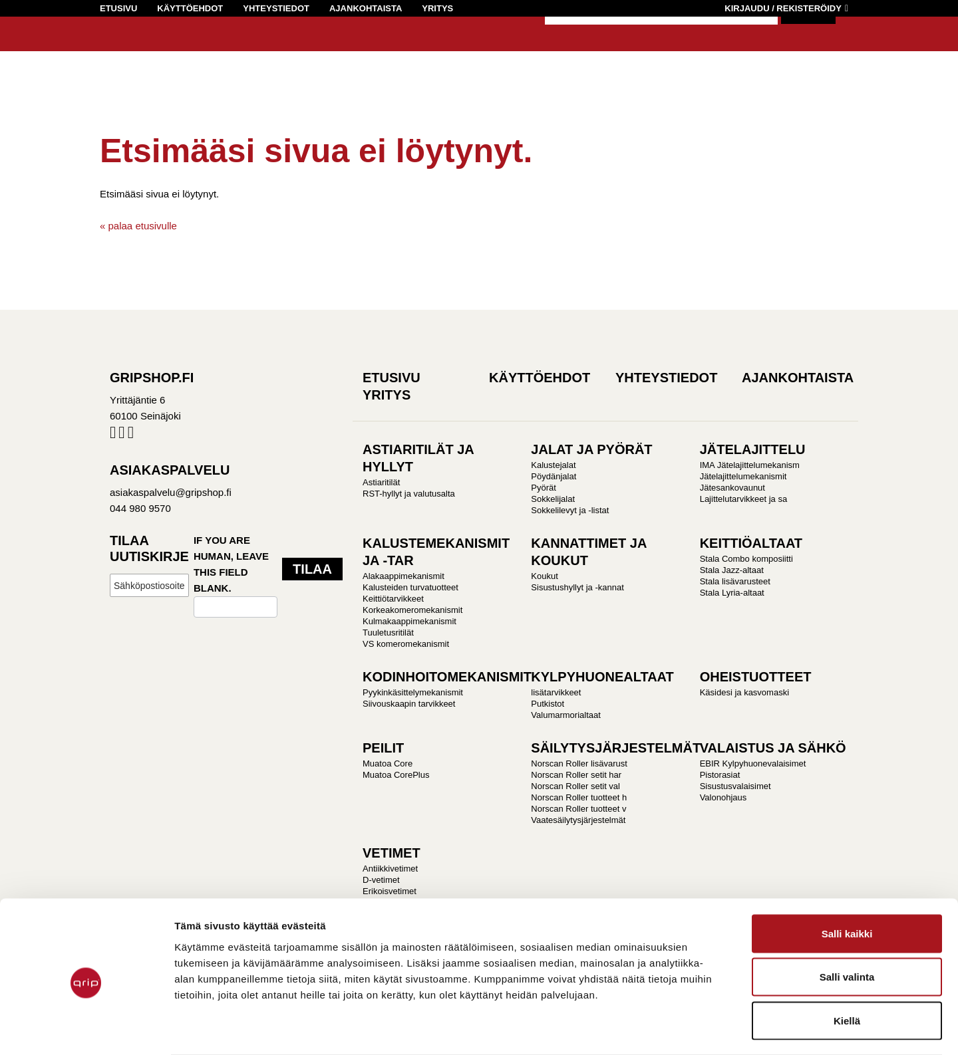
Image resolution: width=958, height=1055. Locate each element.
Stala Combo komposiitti (746, 559)
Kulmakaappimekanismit (409, 621)
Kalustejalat (553, 465)
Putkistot (547, 704)
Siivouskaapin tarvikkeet (409, 704)
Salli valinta (847, 924)
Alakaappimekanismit (403, 576)
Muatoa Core (387, 763)
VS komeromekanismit (406, 644)
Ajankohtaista (365, 8)
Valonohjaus (723, 797)
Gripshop (124, 51)
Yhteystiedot (276, 8)
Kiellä (847, 967)
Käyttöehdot (190, 8)
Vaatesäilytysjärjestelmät (578, 820)
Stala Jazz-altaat (732, 570)
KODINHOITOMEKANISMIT (447, 676)
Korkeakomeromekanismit (412, 610)
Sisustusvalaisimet (735, 786)
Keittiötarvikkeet (393, 599)
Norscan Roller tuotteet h (579, 797)
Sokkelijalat (553, 499)
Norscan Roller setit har (576, 775)
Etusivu (118, 8)
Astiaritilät (381, 482)
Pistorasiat (720, 775)
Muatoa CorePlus (396, 775)
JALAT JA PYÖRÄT (591, 449)
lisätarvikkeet (556, 692)
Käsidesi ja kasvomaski (744, 692)
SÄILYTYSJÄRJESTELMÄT (616, 748)
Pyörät (543, 488)
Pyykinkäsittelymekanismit (413, 692)
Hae (808, 40)
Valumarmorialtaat (566, 715)
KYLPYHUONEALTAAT (602, 676)
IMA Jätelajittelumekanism (750, 465)
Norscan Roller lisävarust (579, 763)
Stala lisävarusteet (735, 581)
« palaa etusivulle (138, 225)
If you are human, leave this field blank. (231, 564)
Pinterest (131, 435)
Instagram (121, 435)
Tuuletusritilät (388, 633)
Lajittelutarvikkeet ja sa (744, 499)
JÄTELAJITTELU (753, 449)
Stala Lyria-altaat (732, 593)
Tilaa (312, 569)
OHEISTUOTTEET (756, 676)
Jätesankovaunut (732, 488)
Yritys (437, 8)
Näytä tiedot (773, 1028)
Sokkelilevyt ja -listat (570, 510)
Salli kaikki (847, 880)
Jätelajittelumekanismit (743, 476)
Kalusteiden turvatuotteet (410, 587)
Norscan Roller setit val (575, 786)
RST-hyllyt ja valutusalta (409, 494)
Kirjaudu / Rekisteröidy (783, 8)
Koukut (544, 576)
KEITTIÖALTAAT (751, 543)
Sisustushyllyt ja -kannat (577, 587)
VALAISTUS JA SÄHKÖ (773, 748)
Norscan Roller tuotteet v (578, 809)
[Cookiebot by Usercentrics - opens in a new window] (86, 1029)
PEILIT (383, 748)
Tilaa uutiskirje (149, 548)
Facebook (113, 435)
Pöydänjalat (553, 476)
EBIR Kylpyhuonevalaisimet (753, 763)
